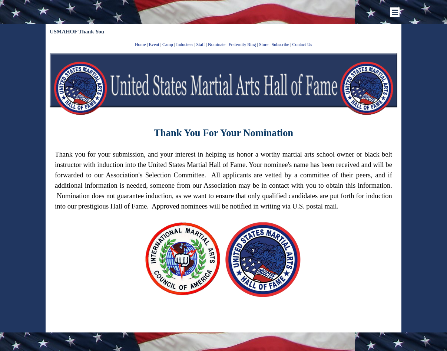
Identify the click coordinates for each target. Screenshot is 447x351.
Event (154, 44)
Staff (200, 44)
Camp (167, 44)
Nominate (216, 44)
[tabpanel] (223, 44)
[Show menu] (395, 12)
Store (263, 44)
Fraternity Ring (242, 44)
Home (140, 44)
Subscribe (280, 44)
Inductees (184, 44)
